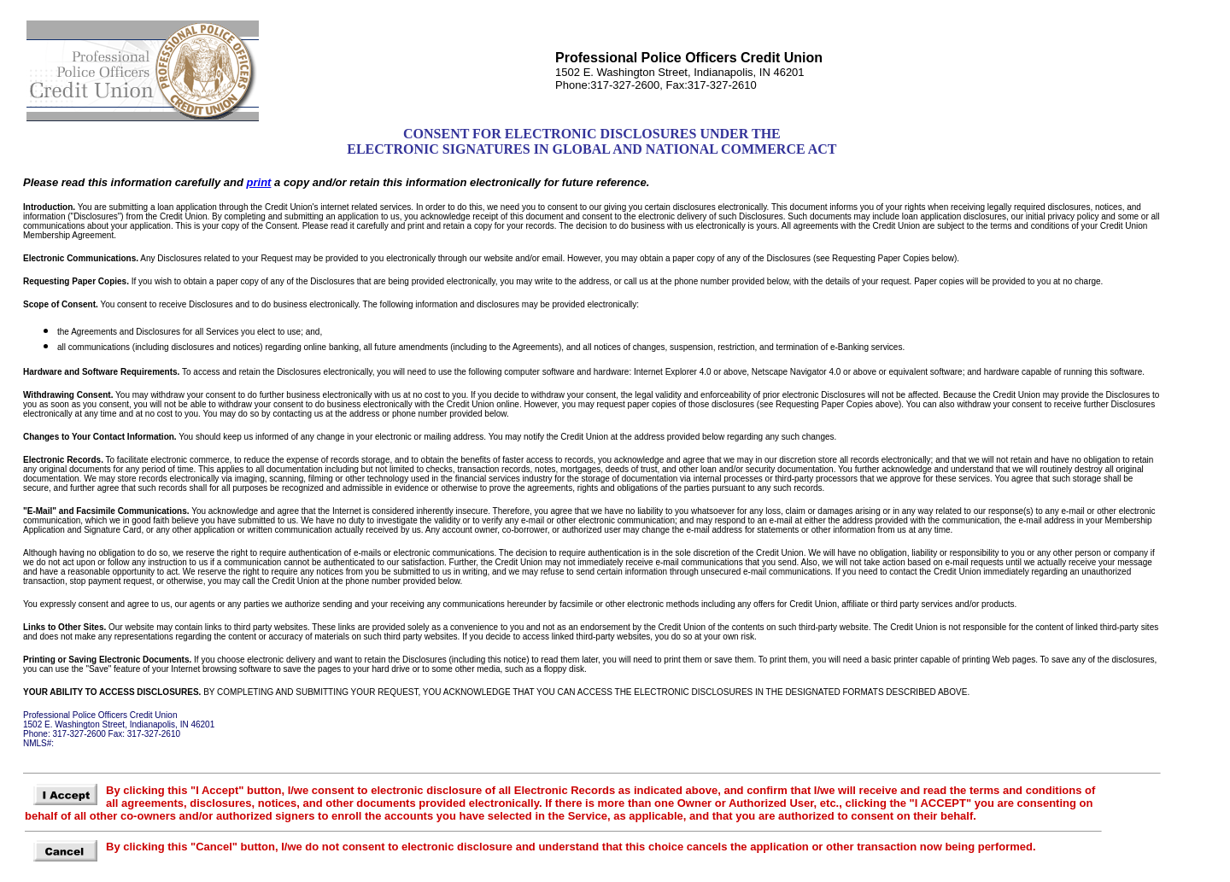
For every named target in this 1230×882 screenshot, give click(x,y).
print (259, 182)
